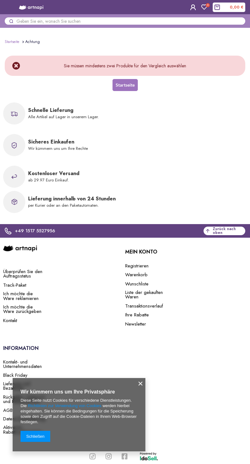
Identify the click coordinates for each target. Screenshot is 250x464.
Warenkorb (136, 274)
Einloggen (193, 7)
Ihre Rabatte (137, 315)
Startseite (12, 42)
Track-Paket (14, 285)
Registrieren (137, 266)
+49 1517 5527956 (30, 231)
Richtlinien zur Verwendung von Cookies (64, 405)
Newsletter (135, 324)
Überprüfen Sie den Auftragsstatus (22, 273)
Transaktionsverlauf (144, 306)
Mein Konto (141, 252)
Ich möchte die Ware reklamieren (21, 296)
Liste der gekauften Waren (144, 294)
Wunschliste (137, 284)
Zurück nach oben (221, 231)
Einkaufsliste (206, 5)
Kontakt (10, 320)
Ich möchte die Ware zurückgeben (22, 309)
